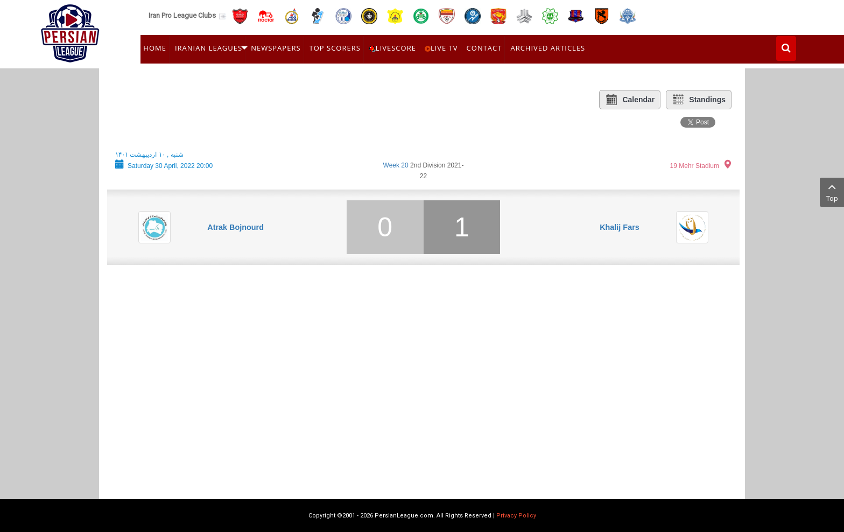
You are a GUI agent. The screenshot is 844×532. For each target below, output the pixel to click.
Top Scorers (335, 48)
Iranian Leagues (208, 48)
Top (832, 191)
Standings (699, 99)
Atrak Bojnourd (235, 227)
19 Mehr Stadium (694, 166)
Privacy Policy (516, 515)
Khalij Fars (619, 227)
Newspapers (275, 48)
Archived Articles (547, 48)
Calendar (630, 99)
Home (154, 48)
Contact (484, 48)
